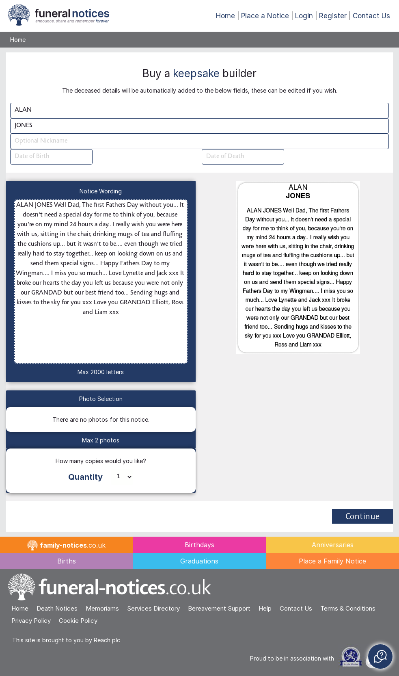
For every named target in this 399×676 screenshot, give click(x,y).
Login (304, 16)
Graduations (199, 561)
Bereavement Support (219, 608)
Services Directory (153, 608)
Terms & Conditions (347, 608)
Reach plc (107, 640)
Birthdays (199, 545)
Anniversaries (333, 545)
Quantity (85, 477)
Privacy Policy (31, 620)
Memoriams (102, 608)
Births (66, 561)
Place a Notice (265, 16)
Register (333, 16)
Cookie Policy (78, 620)
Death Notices (57, 608)
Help (265, 608)
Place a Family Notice (332, 561)
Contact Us (371, 16)
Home (225, 16)
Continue (362, 517)
